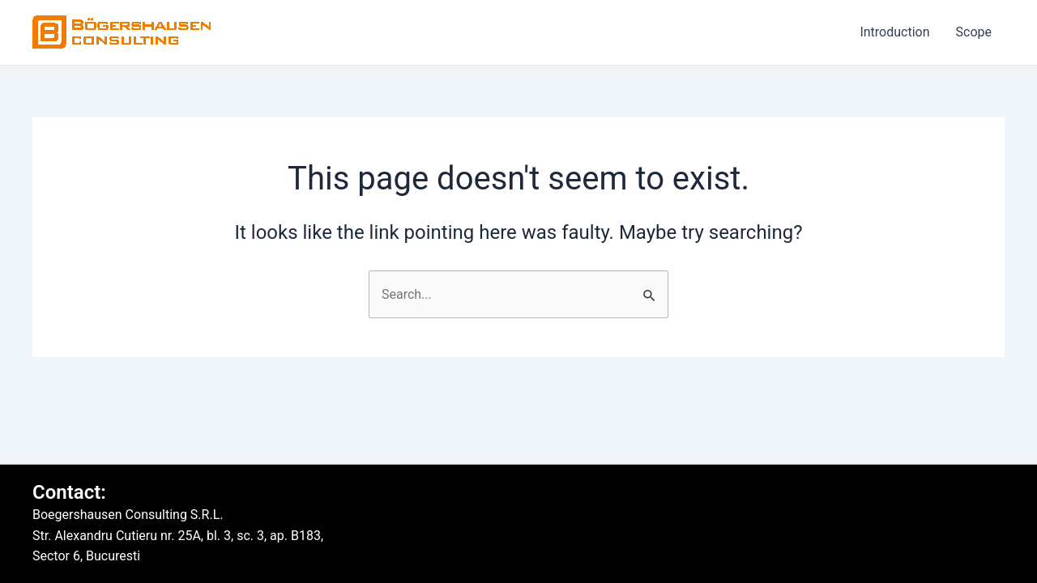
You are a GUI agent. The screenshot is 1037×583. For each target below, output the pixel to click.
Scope (974, 32)
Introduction (894, 32)
